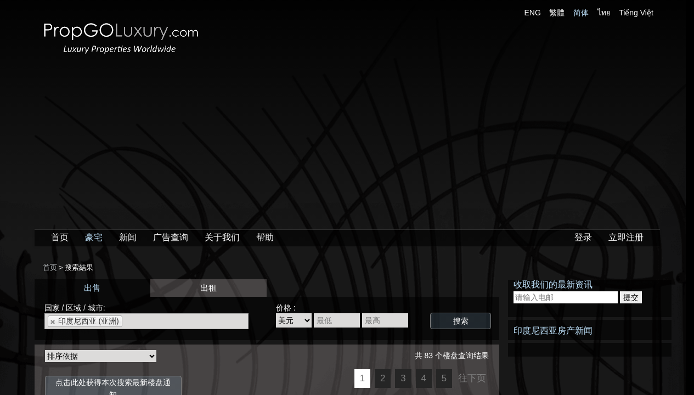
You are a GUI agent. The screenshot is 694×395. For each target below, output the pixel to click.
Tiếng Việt (636, 12)
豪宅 (94, 237)
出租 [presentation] (208, 287)
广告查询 (170, 237)
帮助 (265, 237)
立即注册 (626, 237)
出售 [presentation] (92, 287)
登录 (583, 237)
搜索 (461, 321)
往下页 (472, 378)
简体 (581, 12)
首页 (60, 237)
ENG (532, 12)
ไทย (604, 12)
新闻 (128, 237)
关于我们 (222, 237)
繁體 (557, 12)
